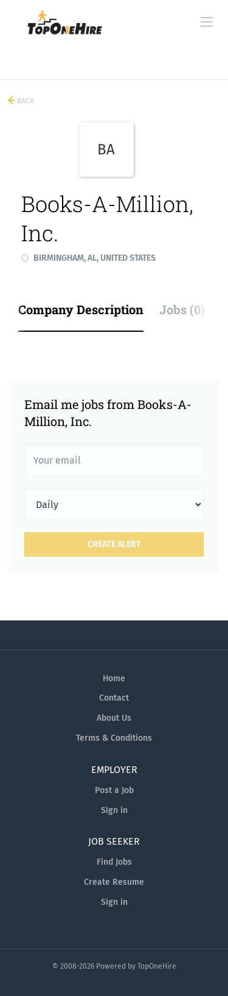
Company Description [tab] (80, 309)
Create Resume (114, 882)
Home (114, 678)
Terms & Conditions (114, 738)
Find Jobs (114, 862)
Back (25, 101)
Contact (114, 698)
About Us (114, 718)
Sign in (114, 810)
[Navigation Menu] (207, 21)
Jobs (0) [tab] (182, 309)
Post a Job (114, 790)
